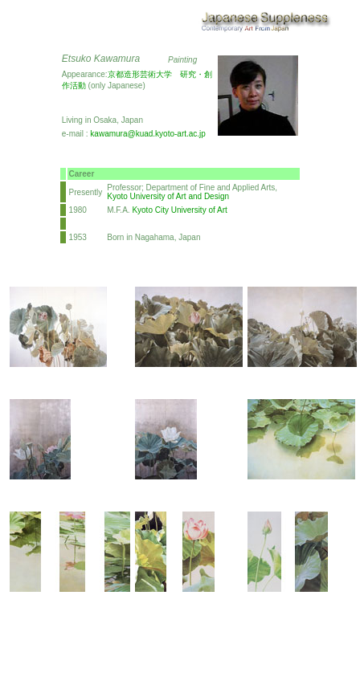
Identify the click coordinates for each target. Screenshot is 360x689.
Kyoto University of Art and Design (168, 196)
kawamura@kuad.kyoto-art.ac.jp (148, 133)
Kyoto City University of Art (179, 210)
